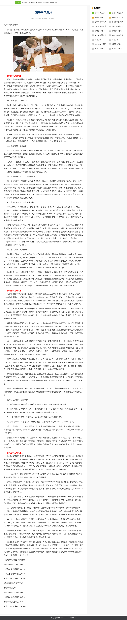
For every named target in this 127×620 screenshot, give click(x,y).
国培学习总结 (9, 588)
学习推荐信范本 (117, 35)
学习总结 (18, 2)
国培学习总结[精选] (11, 602)
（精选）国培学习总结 (12, 569)
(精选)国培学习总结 (11, 564)
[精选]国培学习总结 (11, 583)
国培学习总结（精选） (12, 578)
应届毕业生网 (33, 2)
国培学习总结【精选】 (12, 606)
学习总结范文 (117, 44)
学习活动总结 (117, 48)
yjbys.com (67, 618)
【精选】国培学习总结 (12, 574)
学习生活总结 (100, 48)
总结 (40, 2)
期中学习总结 (100, 13)
